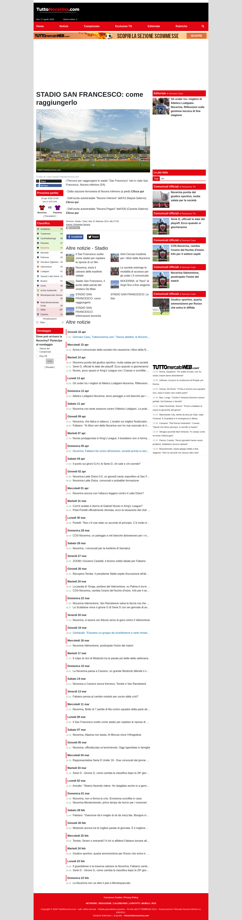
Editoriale (160, 93)
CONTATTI (134, 903)
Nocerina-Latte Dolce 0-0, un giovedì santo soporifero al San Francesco (115, 476)
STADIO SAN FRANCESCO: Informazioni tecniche (88, 311)
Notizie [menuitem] (63, 26)
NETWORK (91, 903)
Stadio (78, 221)
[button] (50, 361)
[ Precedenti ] (49, 216)
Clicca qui (72, 202)
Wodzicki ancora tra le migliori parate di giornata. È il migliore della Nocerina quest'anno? (126, 828)
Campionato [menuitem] (91, 26)
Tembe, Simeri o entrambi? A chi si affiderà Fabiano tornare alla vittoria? (115, 840)
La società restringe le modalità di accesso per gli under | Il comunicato (134, 271)
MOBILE (146, 903)
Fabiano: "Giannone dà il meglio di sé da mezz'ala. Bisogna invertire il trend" (118, 815)
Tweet (93, 236)
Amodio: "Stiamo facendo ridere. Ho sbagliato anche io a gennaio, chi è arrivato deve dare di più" (130, 785)
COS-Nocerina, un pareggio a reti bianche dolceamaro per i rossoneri (114, 535)
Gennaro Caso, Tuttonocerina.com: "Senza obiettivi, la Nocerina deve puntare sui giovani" (126, 337)
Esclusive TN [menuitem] (123, 26)
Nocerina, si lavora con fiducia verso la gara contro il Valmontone (111, 620)
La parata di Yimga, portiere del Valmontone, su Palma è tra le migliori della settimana (124, 586)
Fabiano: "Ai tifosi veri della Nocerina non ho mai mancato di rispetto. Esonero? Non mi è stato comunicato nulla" (140, 425)
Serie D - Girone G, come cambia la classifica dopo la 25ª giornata (112, 870)
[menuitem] (203, 26)
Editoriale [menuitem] (154, 26)
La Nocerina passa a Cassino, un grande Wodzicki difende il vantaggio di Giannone (122, 671)
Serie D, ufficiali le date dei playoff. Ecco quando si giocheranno (111, 366)
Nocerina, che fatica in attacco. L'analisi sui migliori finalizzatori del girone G (118, 421)
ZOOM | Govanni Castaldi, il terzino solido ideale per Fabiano (109, 561)
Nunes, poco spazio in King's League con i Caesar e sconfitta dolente (114, 370)
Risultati (50, 367)
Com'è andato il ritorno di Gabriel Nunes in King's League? (108, 506)
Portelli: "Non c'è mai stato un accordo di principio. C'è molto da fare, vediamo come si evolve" (129, 522)
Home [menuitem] (40, 26)
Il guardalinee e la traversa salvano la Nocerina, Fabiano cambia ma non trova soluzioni (125, 866)
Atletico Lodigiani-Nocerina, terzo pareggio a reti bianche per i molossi (114, 396)
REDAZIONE (105, 903)
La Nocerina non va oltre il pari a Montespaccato (101, 883)
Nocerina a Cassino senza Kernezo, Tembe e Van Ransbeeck (109, 683)
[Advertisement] (121, 65)
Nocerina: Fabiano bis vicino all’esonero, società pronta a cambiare (113, 451)
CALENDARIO (120, 903)
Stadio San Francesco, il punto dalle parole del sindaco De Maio (90, 285)
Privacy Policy (131, 897)
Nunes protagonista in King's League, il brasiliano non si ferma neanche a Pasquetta (123, 438)
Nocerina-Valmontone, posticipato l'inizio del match (103, 645)
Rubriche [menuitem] (181, 26)
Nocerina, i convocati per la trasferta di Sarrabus (101, 548)
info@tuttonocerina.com (136, 915)
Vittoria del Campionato (45, 350)
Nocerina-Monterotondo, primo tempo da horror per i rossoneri (110, 802)
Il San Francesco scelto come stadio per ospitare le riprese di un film (90, 258)
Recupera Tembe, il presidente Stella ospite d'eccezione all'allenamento (115, 573)
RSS (154, 903)
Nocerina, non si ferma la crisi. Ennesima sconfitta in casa (107, 798)
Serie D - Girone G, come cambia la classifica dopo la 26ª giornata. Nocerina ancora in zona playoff (132, 773)
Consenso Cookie (113, 897)
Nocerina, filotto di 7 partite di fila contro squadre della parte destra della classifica (121, 709)
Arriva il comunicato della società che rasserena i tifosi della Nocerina (114, 349)
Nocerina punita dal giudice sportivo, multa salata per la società (110, 362)
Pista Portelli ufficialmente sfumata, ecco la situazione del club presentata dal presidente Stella (129, 510)
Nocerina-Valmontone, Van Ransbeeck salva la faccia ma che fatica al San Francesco (124, 603)
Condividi (75, 236)
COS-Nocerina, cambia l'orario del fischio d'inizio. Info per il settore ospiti (116, 590)
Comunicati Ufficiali (166, 186)
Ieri (162, 178)
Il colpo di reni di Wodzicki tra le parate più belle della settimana (110, 658)
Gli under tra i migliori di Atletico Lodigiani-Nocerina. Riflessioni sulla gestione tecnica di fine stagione (133, 383)
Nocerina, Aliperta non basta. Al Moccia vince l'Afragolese (107, 734)
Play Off (43, 356)
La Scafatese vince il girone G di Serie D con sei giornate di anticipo (113, 607)
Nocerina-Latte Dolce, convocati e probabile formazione (106, 480)
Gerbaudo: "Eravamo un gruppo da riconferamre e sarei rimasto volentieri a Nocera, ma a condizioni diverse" (138, 632)
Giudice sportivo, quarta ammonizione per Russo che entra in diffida (113, 853)
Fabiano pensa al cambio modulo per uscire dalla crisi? (105, 696)
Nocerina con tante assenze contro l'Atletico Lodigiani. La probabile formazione (120, 408)
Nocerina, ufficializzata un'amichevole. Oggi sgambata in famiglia (111, 747)
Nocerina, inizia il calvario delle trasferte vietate (89, 271)
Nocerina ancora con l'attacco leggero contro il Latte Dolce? (108, 493)
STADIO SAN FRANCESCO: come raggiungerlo (88, 298)
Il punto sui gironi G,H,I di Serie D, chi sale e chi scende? (107, 463)
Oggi (156, 178)
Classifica (43, 223)
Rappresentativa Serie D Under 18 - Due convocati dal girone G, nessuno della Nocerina (125, 760)
